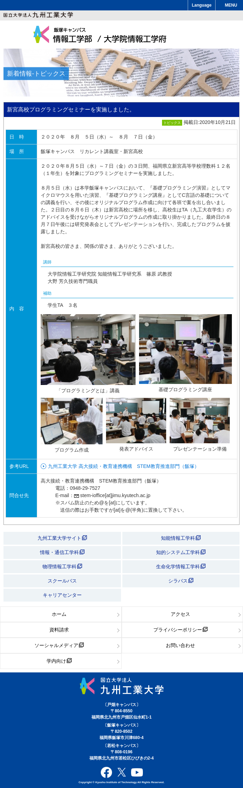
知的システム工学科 (180, 552)
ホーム (59, 614)
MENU (231, 5)
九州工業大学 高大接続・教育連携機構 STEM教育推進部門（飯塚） (123, 466)
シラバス (180, 581)
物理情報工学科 (62, 566)
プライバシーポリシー (180, 629)
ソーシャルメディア (59, 645)
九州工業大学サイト (62, 538)
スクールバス (62, 581)
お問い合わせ (180, 645)
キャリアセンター (62, 595)
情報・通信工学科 (62, 552)
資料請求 (59, 629)
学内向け (59, 661)
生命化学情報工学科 (180, 566)
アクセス (180, 614)
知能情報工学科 (181, 538)
